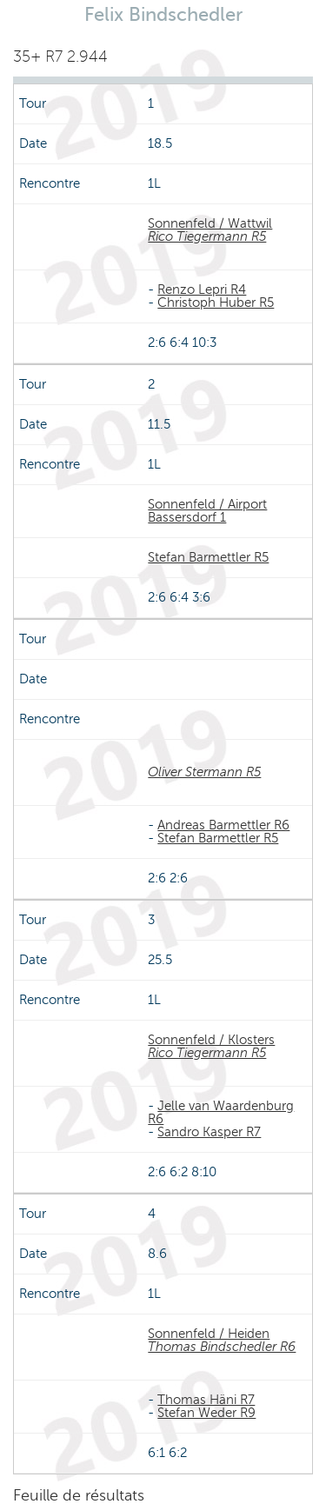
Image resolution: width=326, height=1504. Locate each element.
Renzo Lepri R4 (201, 289)
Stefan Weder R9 (206, 1413)
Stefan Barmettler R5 (208, 557)
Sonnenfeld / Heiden (208, 1334)
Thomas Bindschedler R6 (222, 1347)
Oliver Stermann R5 (204, 772)
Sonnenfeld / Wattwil (210, 223)
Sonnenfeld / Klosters (211, 1040)
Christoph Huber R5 (215, 302)
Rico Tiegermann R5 (207, 236)
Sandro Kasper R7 (209, 1132)
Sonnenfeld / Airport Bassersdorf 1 (207, 510)
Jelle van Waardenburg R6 (221, 1112)
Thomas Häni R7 (206, 1400)
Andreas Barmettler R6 (223, 825)
